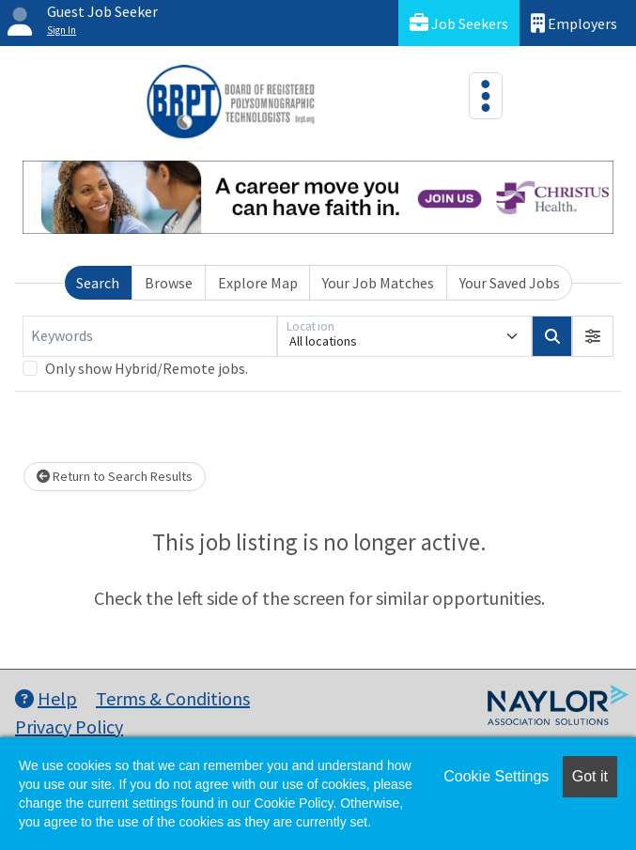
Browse (169, 282)
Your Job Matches (378, 282)
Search (97, 282)
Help (46, 698)
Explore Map (258, 282)
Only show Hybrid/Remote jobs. (146, 368)
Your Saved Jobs (509, 282)
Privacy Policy (69, 726)
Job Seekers (459, 23)
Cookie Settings (496, 776)
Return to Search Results (115, 476)
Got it (590, 776)
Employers (574, 23)
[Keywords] (150, 336)
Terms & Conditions (173, 698)
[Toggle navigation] (486, 95)
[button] (592, 336)
